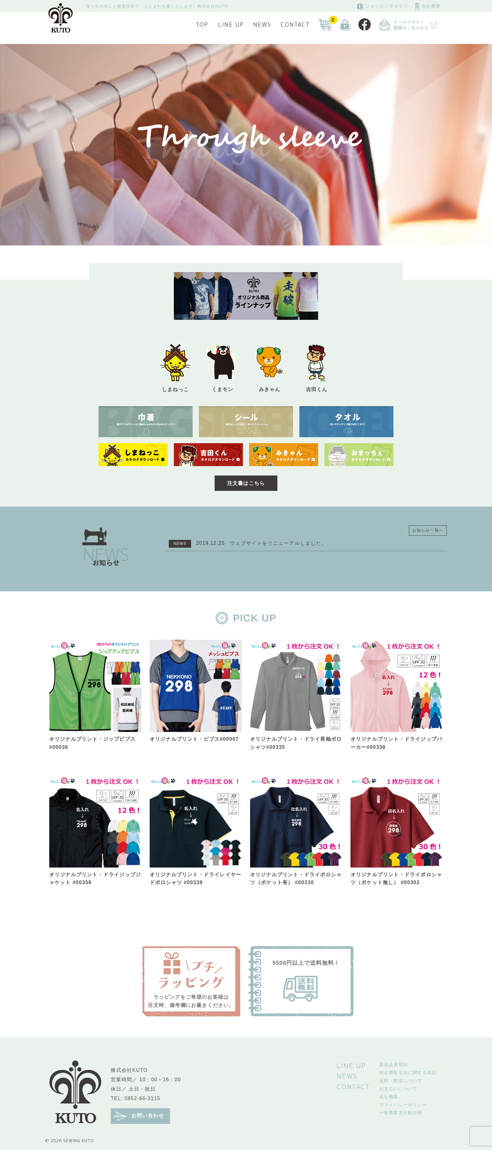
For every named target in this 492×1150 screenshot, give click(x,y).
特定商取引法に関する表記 (407, 1072)
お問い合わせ (139, 1116)
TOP (202, 25)
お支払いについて (398, 1088)
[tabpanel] (246, 144)
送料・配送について (400, 1080)
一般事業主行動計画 (400, 1112)
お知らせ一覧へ (427, 530)
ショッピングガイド (382, 5)
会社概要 (427, 5)
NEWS (262, 25)
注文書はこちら (246, 483)
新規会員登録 (393, 1064)
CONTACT (295, 25)
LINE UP (231, 25)
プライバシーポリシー (403, 1104)
